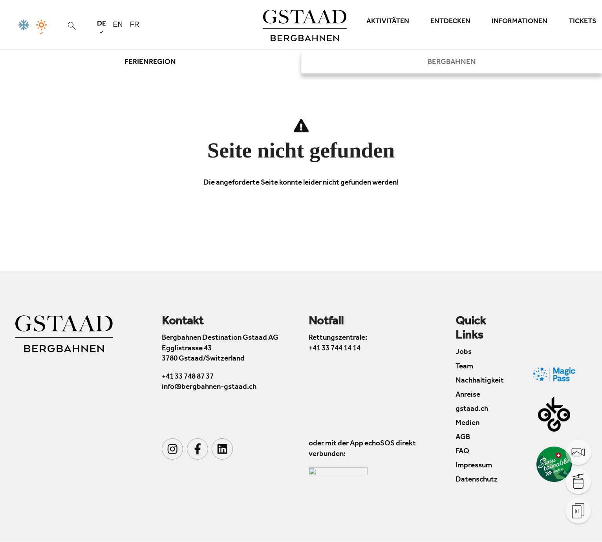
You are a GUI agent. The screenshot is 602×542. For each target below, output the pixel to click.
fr (134, 24)
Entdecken (450, 22)
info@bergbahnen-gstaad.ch (209, 388)
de (101, 27)
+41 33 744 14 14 (334, 349)
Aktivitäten (387, 22)
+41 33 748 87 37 (188, 377)
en (118, 24)
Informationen (519, 22)
